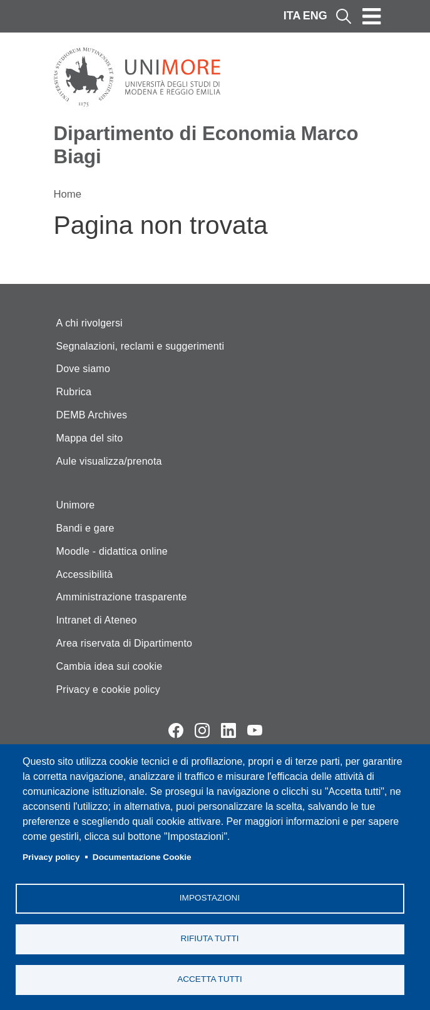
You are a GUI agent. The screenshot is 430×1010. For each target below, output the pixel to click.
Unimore (75, 505)
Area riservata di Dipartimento (124, 643)
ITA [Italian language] (292, 15)
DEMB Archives (92, 415)
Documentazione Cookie (142, 857)
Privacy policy (51, 857)
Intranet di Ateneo (96, 620)
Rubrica (74, 391)
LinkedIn (228, 730)
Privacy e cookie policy (108, 689)
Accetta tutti (209, 979)
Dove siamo (83, 368)
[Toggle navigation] (372, 16)
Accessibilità (84, 574)
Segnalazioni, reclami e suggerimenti (140, 346)
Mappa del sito (89, 438)
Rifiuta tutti (209, 938)
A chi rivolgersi (89, 323)
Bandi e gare (85, 528)
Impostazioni (210, 897)
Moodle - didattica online (112, 551)
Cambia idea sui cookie (109, 666)
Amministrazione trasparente (121, 597)
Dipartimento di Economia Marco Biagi (206, 145)
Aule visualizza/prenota (109, 461)
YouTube (255, 730)
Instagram (202, 730)
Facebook (176, 730)
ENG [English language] (315, 15)
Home (68, 194)
